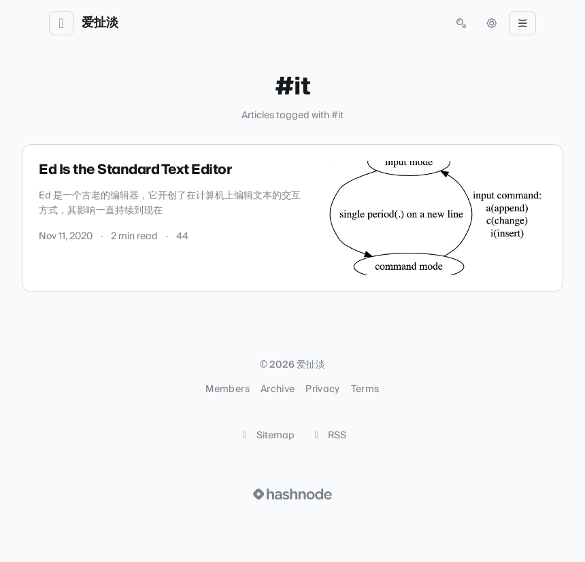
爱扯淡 (100, 23)
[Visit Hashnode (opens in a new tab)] (292, 494)
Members (227, 389)
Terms (365, 389)
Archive (278, 389)
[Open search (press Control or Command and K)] (461, 23)
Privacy (322, 389)
